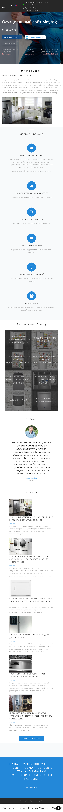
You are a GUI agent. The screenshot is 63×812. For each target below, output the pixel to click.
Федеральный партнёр (31, 246)
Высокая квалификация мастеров (31, 193)
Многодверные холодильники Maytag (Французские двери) (18, 340)
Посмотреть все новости (31, 738)
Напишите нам (31, 787)
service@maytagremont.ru (37, 10)
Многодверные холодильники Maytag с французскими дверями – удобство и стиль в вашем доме (30, 716)
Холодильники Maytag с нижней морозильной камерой (45, 360)
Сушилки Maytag (18, 400)
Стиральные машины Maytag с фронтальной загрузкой (45, 380)
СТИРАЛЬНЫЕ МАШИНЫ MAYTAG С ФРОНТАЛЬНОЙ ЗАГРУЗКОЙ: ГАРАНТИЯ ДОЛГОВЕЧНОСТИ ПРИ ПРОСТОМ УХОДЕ (31, 559)
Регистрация (31, 303)
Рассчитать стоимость (12, 37)
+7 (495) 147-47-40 (43, 2)
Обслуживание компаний (31, 274)
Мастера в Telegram (36, 37)
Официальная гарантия (31, 219)
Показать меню (58, 808)
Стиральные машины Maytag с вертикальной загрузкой (18, 380)
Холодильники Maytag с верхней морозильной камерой (18, 360)
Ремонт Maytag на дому (31, 155)
